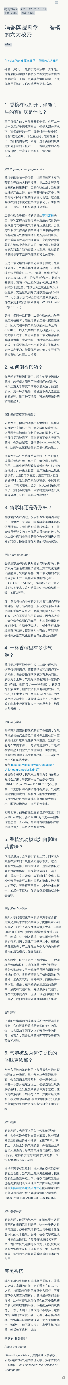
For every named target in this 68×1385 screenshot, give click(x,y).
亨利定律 (48, 215)
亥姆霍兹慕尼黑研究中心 (26, 1188)
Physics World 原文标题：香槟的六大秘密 (32, 60)
